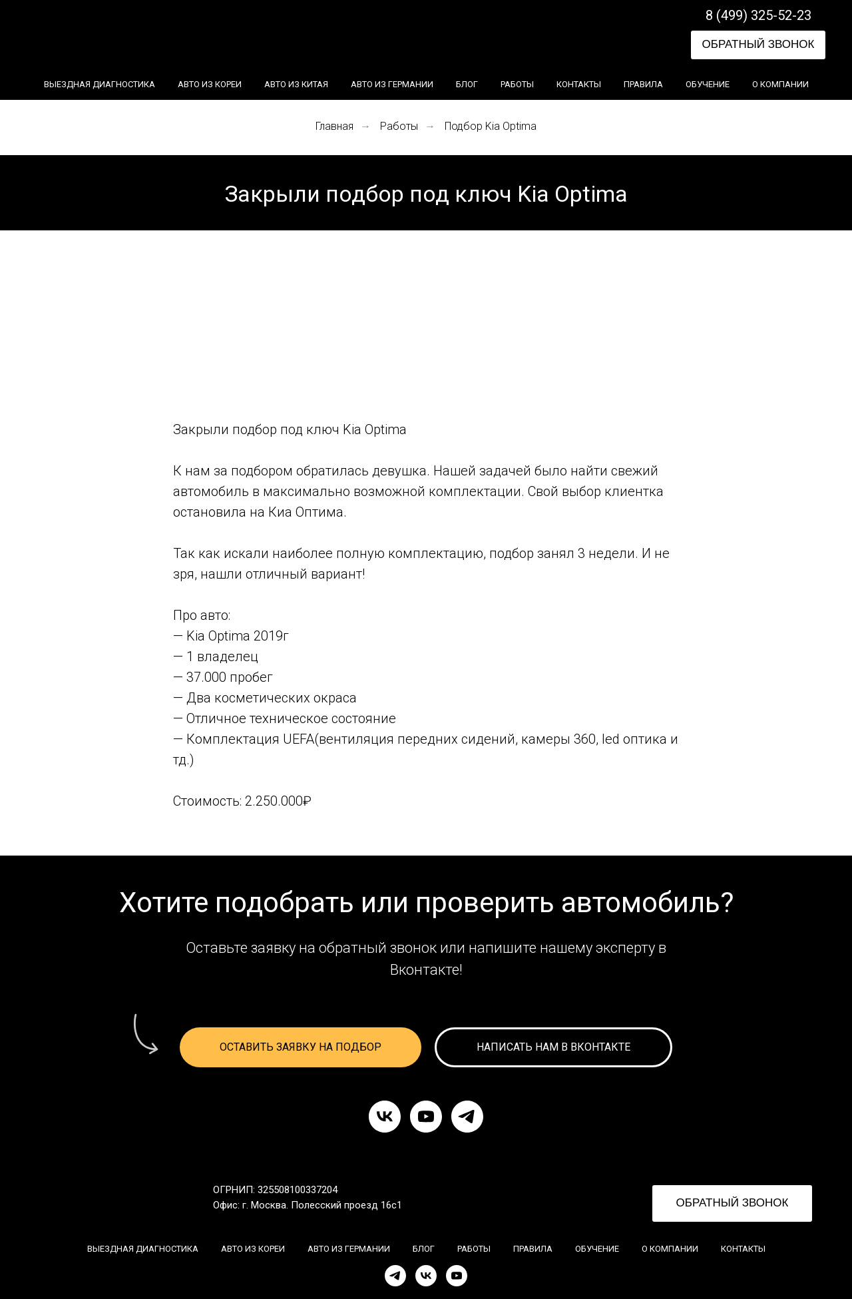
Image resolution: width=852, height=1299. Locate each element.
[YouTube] (456, 1275)
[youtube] (426, 1117)
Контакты (578, 84)
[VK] (426, 1275)
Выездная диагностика (99, 84)
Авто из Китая (296, 84)
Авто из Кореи (210, 84)
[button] (758, 45)
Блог (467, 84)
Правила (643, 84)
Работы (517, 84)
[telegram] (467, 1117)
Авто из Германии (392, 84)
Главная (334, 126)
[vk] (385, 1117)
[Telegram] (395, 1275)
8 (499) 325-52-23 (758, 15)
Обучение (708, 84)
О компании (780, 84)
